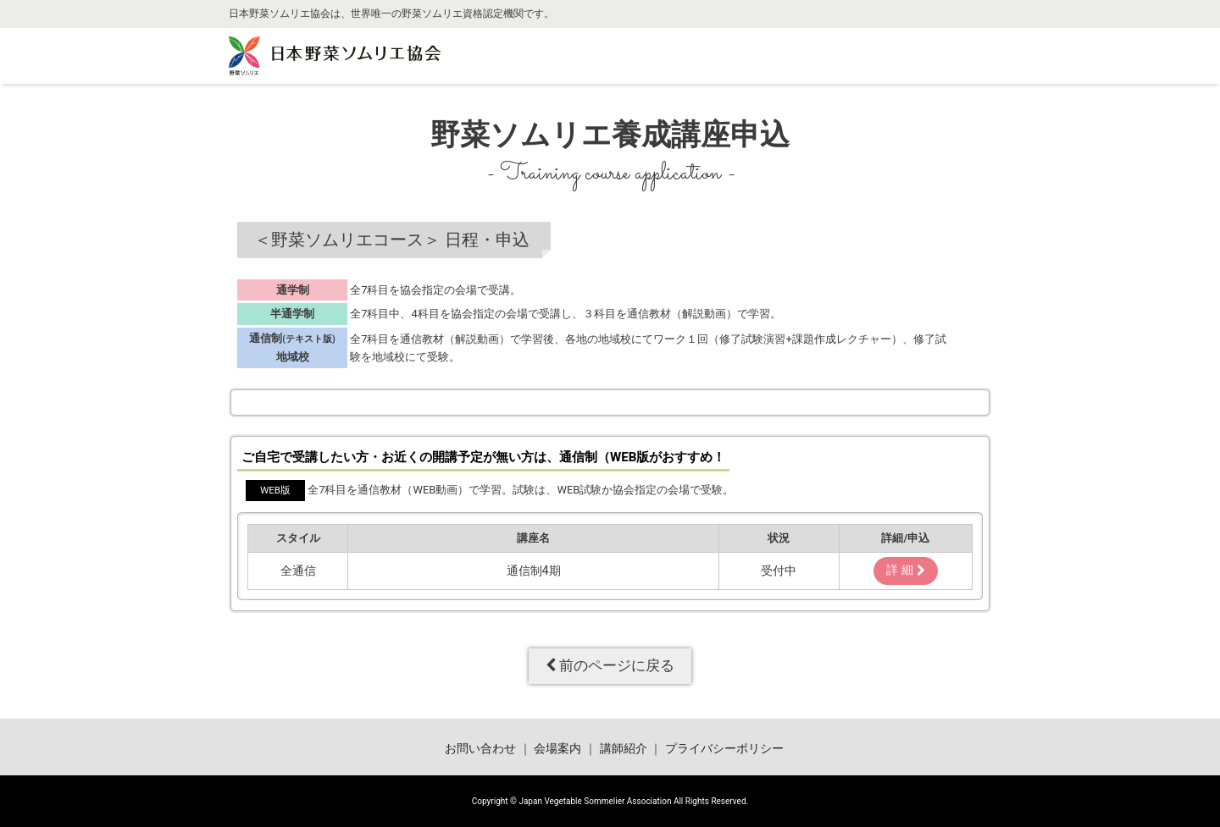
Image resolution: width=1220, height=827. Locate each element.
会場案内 (557, 749)
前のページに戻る (610, 665)
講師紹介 (623, 749)
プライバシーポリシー (724, 749)
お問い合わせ (480, 749)
